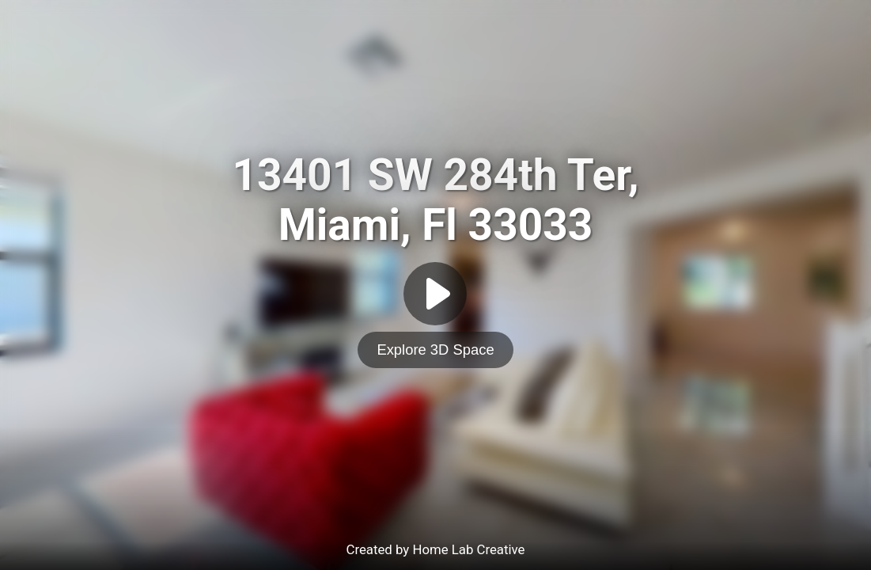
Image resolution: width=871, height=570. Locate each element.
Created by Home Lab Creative (436, 549)
